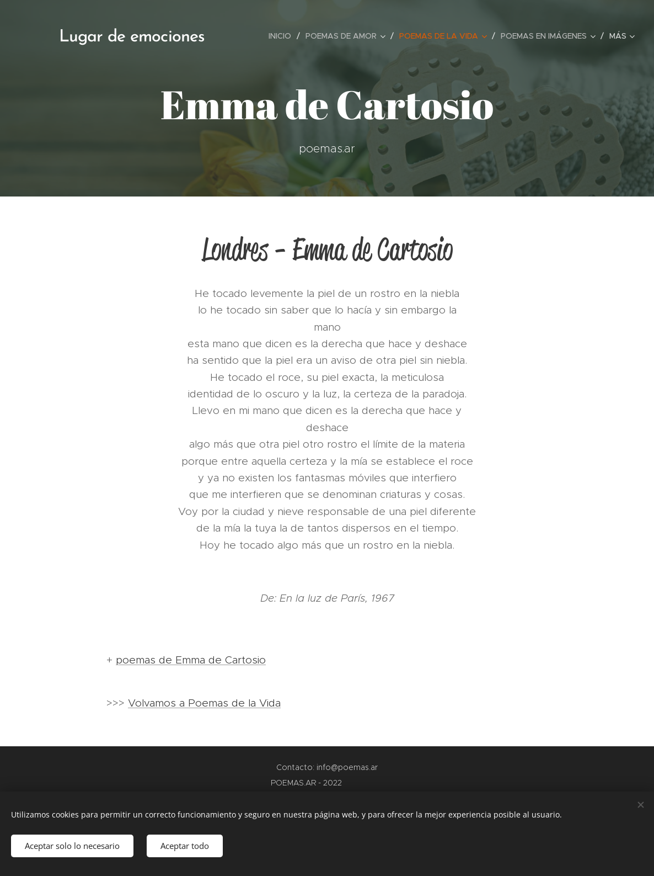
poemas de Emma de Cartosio (191, 660)
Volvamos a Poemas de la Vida (204, 703)
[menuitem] (283, 36)
